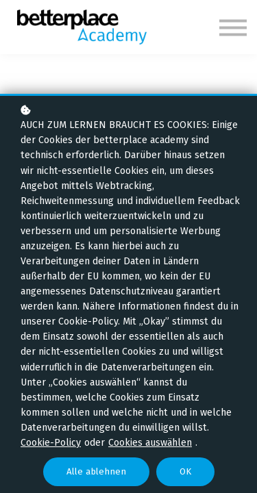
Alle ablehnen (96, 471)
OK (185, 471)
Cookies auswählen (150, 442)
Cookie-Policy (51, 442)
